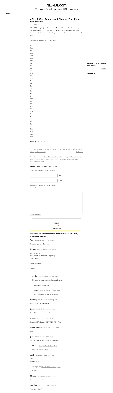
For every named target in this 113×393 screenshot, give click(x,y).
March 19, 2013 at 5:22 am (44, 249)
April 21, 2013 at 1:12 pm (42, 355)
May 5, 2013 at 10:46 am (45, 385)
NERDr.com (56, 5)
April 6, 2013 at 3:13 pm (42, 336)
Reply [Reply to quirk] (52, 355)
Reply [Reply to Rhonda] (55, 300)
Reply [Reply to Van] (52, 240)
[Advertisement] (55, 231)
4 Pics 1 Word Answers (46, 159)
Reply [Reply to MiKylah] (54, 385)
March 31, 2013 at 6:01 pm (47, 327)
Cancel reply (52, 166)
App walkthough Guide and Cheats (53, 157)
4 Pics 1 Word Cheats (59, 159)
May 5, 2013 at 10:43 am (46, 346)
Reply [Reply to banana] (54, 249)
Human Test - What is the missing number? (43, 185)
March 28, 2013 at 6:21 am (41, 318)
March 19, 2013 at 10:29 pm (48, 290)
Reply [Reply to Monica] (55, 346)
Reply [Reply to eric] (52, 318)
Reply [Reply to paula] (51, 336)
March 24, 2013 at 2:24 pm (42, 309)
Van (45, 166)
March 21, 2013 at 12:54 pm (45, 300)
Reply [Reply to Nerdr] (58, 290)
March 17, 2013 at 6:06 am (41, 240)
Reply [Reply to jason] (53, 309)
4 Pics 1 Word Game (72, 159)
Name (60, 175)
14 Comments (35, 24)
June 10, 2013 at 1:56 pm (49, 367)
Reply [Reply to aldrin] (56, 276)
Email (60, 180)
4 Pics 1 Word (74, 157)
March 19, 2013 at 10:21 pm (46, 276)
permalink (41, 161)
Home (8, 13)
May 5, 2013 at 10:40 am (44, 376)
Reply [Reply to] (58, 327)
